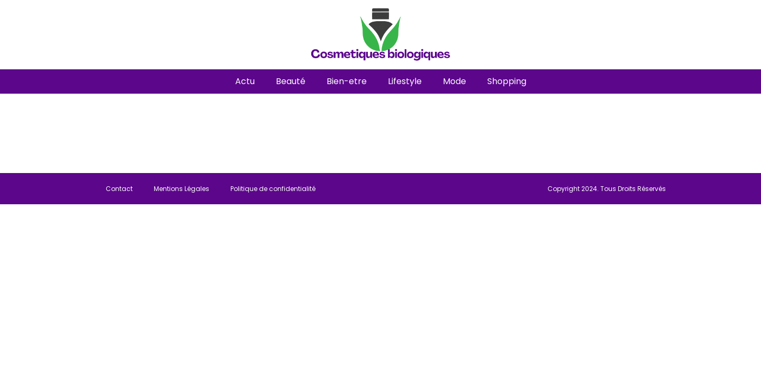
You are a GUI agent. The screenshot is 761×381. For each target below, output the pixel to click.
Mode (454, 81)
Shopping (506, 81)
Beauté (290, 81)
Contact (119, 188)
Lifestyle (405, 81)
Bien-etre (347, 81)
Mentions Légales (181, 188)
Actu (245, 81)
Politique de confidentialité (272, 188)
